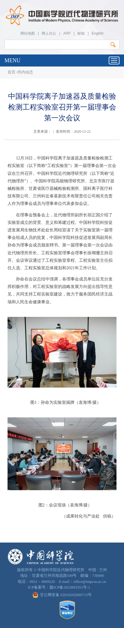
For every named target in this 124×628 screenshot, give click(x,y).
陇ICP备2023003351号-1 (70, 587)
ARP (67, 33)
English (97, 33)
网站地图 (27, 33)
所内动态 (25, 72)
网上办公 (49, 33)
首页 (11, 72)
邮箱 (81, 33)
